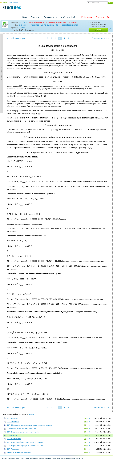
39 (85, 422)
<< (8, 38)
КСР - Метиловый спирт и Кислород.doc (21, 428)
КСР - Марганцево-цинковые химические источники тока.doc (29, 425)
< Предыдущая (18, 38)
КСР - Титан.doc (13, 449)
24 (85, 439)
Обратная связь (13, 458)
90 (85, 452)
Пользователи (50, 17)
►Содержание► (2, 73)
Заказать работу (103, 17)
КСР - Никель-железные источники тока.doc (23, 432)
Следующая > (98, 38)
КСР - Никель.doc (13, 435)
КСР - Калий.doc (13, 418)
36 (85, 418)
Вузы (24, 17)
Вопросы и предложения (29, 458)
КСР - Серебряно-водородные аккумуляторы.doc (25, 446)
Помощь (4, 458)
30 (85, 449)
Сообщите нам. (72, 22)
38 (85, 446)
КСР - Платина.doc (14, 439)
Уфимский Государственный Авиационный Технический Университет (48, 25)
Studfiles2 (23, 22)
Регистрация (13, 2)
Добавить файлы (69, 17)
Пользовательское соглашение (49, 458)
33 (85, 432)
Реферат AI (86, 17)
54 (85, 435)
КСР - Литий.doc (13, 422)
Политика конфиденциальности (72, 458)
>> (107, 38)
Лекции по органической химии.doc (20, 452)
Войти (5, 2)
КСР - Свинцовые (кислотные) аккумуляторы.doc (25, 442)
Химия (22, 28)
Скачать (98, 30)
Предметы (35, 17)
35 (85, 425)
